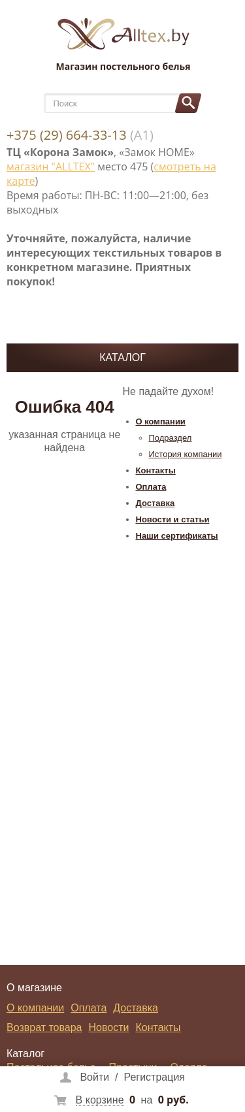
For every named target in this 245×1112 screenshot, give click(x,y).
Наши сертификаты (177, 536)
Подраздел (170, 438)
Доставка (155, 503)
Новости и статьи (173, 519)
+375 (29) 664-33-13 (67, 135)
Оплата (151, 487)
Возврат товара (44, 1027)
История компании (185, 454)
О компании (161, 421)
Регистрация (154, 1077)
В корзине (100, 1099)
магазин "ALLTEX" (51, 166)
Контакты (156, 470)
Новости (109, 1027)
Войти (94, 1077)
